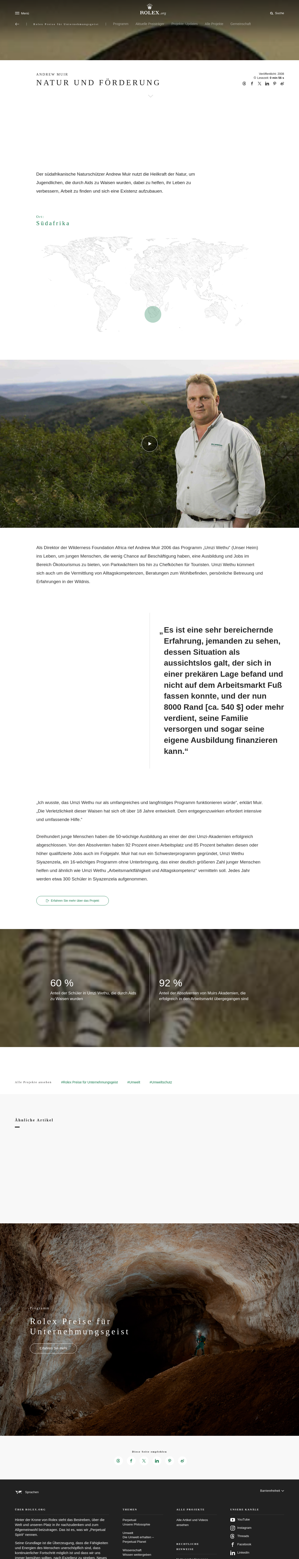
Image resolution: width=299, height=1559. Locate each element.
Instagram (241, 1534)
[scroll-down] (150, 90)
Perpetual (142, 1529)
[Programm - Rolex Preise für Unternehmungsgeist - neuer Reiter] (53, 1349)
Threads (239, 1542)
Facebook (240, 1551)
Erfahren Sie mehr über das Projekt (75, 901)
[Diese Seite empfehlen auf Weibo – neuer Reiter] (183, 1461)
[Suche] (276, 13)
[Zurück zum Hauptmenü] (17, 24)
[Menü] (22, 13)
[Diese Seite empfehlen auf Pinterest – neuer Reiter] (170, 1461)
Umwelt (142, 1544)
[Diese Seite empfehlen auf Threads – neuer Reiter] (117, 1461)
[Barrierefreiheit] (271, 1492)
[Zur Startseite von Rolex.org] (149, 9)
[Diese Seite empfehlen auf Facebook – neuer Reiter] (130, 1461)
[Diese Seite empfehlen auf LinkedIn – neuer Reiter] (157, 1461)
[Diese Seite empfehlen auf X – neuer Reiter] (144, 1461)
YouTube (240, 1526)
